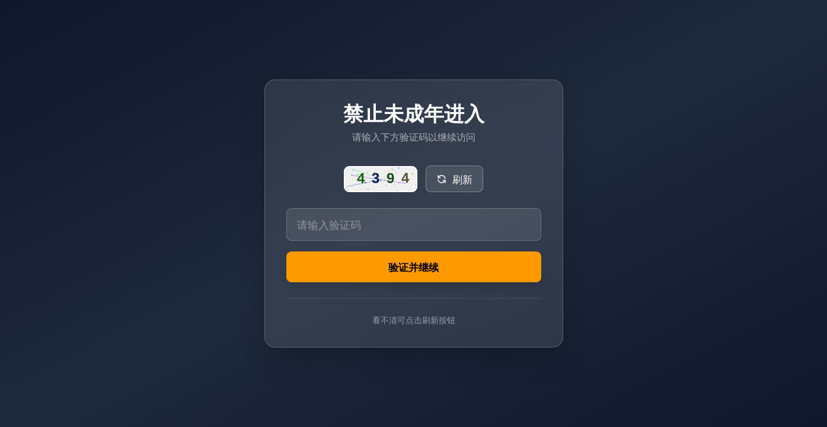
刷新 (454, 178)
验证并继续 (413, 267)
